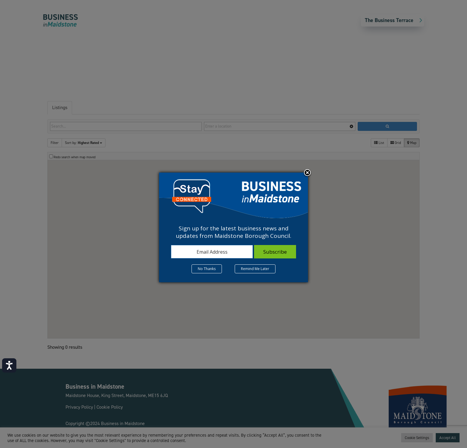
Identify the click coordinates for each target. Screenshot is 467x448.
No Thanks (207, 268)
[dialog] (233, 227)
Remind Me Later (255, 268)
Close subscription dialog (307, 173)
